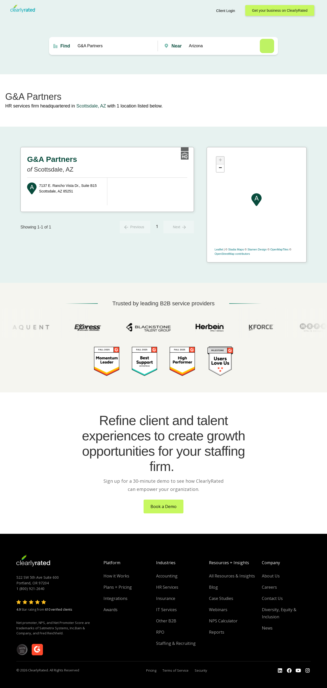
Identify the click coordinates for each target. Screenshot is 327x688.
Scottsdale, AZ (91, 105)
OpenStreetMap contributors (232, 253)
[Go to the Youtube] (289, 671)
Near (176, 46)
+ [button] (220, 160)
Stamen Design (257, 249)
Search (267, 46)
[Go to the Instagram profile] (308, 671)
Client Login (225, 11)
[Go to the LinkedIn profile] (280, 671)
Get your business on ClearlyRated (279, 10)
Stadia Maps (236, 249)
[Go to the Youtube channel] (298, 671)
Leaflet (219, 249)
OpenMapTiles (279, 249)
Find (65, 46)
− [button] (220, 168)
